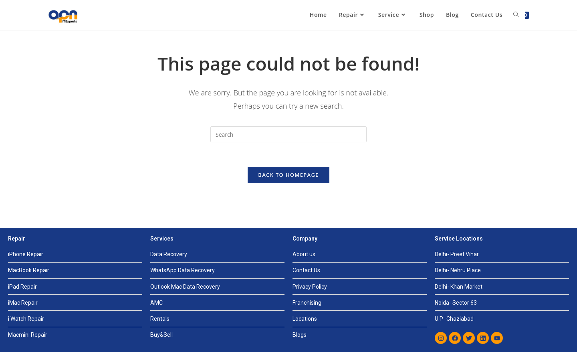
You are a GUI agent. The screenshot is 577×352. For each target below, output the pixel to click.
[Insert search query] (288, 134)
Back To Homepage (288, 174)
